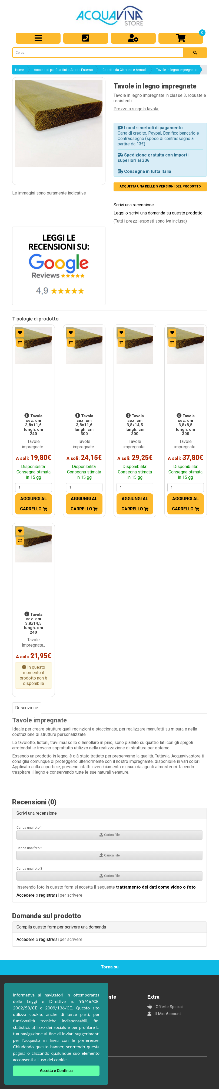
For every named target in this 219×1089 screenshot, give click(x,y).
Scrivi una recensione (134, 204)
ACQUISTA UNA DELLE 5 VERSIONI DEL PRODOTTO (160, 186)
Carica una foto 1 (29, 827)
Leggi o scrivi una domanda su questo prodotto (158, 213)
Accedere (25, 895)
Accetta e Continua (56, 1070)
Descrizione (26, 707)
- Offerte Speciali (165, 1006)
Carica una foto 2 (29, 848)
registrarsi (49, 895)
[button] (58, 123)
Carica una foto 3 (29, 868)
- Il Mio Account (164, 1013)
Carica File (109, 835)
